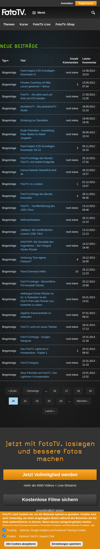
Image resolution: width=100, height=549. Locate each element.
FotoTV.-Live (42, 24)
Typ (5, 60)
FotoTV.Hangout (29, 362)
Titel (22, 60)
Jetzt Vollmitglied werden (49, 474)
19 (90, 391)
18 (78, 391)
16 (54, 391)
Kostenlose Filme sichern (50, 499)
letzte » (50, 411)
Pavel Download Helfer (33, 271)
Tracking (12, 530)
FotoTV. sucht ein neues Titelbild (38, 326)
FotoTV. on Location (31, 184)
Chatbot (11, 536)
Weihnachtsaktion (30, 219)
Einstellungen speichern (66, 543)
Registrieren (86, 3)
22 (37, 401)
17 (66, 391)
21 (25, 401)
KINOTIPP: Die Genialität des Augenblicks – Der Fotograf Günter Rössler (36, 246)
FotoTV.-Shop (65, 24)
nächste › (82, 401)
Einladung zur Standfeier (34, 120)
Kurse (24, 24)
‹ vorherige (32, 391)
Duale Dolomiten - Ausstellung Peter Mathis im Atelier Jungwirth (37, 134)
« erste (12, 391)
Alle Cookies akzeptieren (21, 543)
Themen (9, 24)
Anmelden (67, 3)
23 (49, 401)
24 (61, 401)
